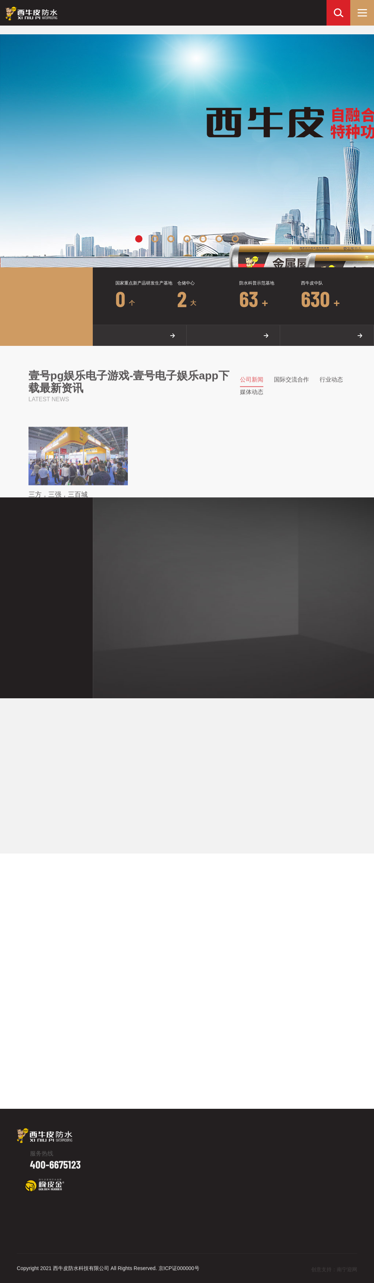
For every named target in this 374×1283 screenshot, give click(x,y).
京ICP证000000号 (179, 1273)
